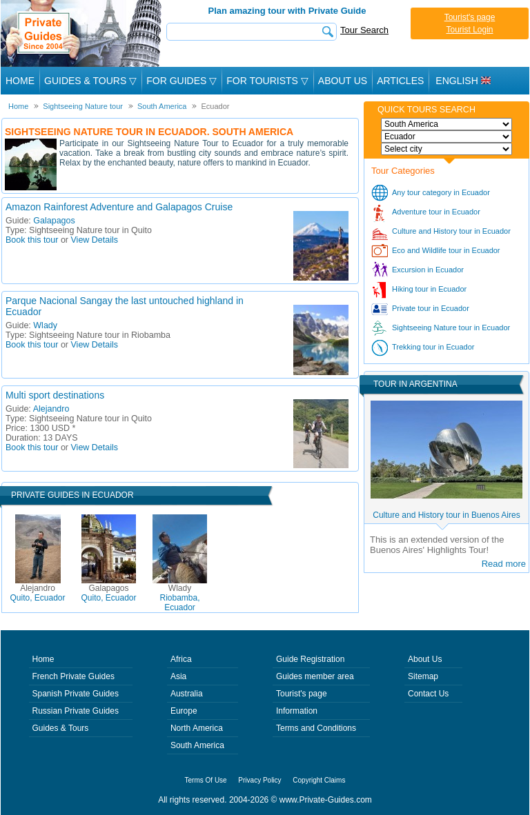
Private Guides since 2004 (82, 33)
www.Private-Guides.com (325, 800)
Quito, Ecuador (37, 593)
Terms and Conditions (316, 728)
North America (196, 728)
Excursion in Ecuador (428, 269)
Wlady (45, 325)
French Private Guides (73, 676)
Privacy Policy (259, 780)
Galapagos (54, 220)
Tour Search (364, 30)
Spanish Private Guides (75, 693)
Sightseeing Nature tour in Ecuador (451, 327)
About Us (342, 80)
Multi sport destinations (55, 395)
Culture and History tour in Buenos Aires (446, 515)
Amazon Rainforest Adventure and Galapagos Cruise (119, 206)
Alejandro (51, 409)
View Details (95, 240)
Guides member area (315, 676)
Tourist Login (469, 29)
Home (20, 80)
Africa (181, 659)
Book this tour (32, 240)
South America (197, 745)
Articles (400, 80)
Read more (504, 564)
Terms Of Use (206, 780)
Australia (186, 693)
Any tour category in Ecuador (441, 192)
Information (296, 711)
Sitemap (423, 676)
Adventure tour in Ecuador (436, 212)
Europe (183, 711)
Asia (178, 676)
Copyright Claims (319, 780)
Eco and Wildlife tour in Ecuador (446, 250)
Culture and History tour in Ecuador (451, 231)
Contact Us (428, 693)
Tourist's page (469, 17)
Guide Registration (310, 659)
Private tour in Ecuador (430, 308)
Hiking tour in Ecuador (429, 289)
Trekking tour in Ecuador (433, 347)
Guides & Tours (60, 728)
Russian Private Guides (75, 711)
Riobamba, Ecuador (179, 597)
